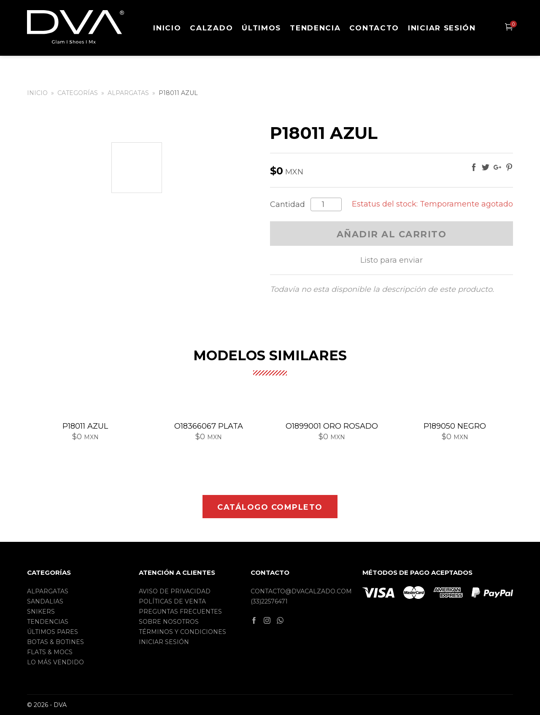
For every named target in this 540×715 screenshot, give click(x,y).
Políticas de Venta (172, 601)
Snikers (41, 611)
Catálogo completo (270, 507)
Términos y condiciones (182, 632)
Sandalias (45, 601)
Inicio (167, 28)
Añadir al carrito (392, 234)
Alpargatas (128, 93)
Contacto (374, 28)
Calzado (211, 28)
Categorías (77, 93)
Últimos (261, 28)
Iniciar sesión (442, 28)
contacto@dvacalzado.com (301, 591)
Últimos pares (52, 632)
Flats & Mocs (50, 652)
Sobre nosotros (169, 621)
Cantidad (287, 204)
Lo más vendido (55, 662)
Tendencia (315, 28)
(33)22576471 (269, 601)
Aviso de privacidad (175, 591)
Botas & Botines (55, 642)
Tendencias (47, 621)
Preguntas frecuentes (180, 611)
